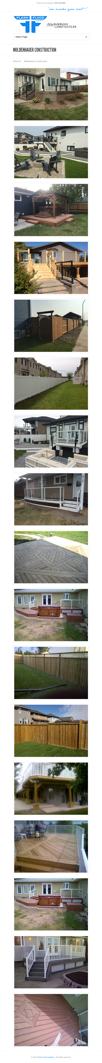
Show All (17, 61)
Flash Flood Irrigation (45, 1057)
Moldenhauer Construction (35, 61)
